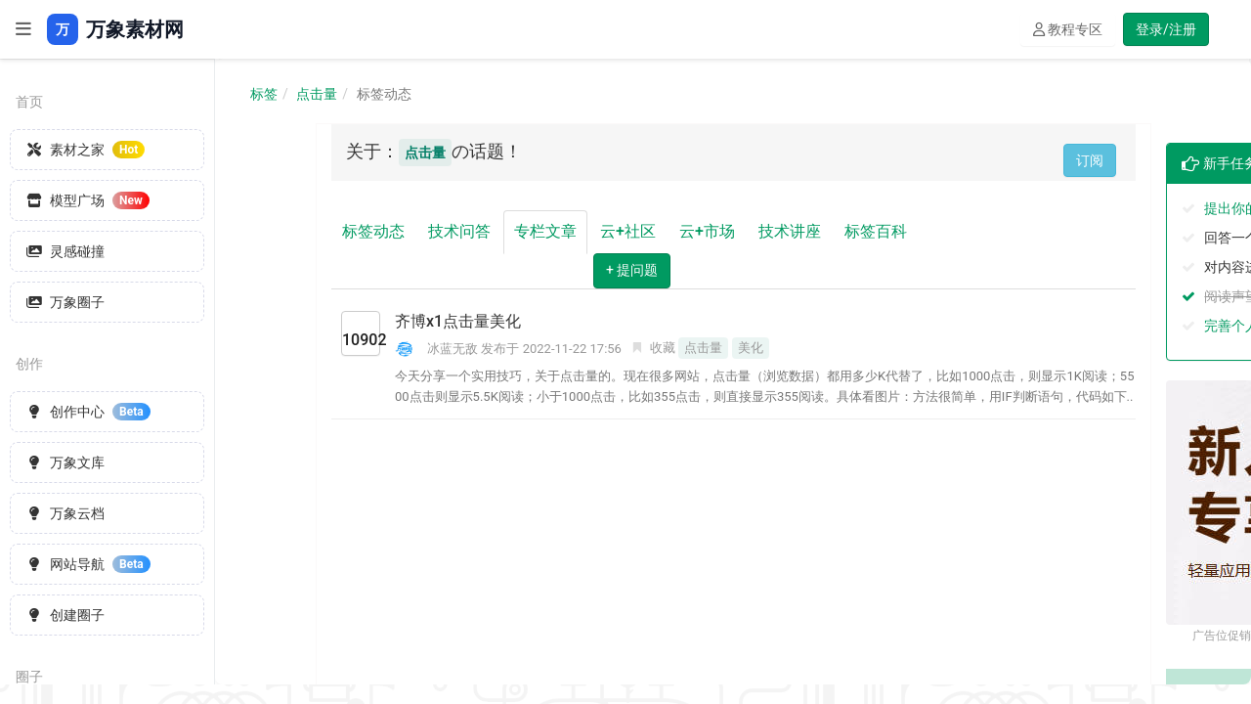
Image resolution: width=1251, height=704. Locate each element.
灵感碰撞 (65, 251)
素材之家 (85, 149)
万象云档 (65, 513)
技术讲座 (789, 231)
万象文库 (65, 462)
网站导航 (88, 564)
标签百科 (875, 231)
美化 (750, 347)
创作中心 (88, 411)
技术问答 (459, 231)
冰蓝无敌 (452, 348)
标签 (264, 94)
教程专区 (1067, 29)
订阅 (1089, 160)
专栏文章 (545, 231)
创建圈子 (65, 615)
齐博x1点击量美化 (458, 321)
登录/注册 (1166, 29)
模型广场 (88, 200)
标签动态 (373, 231)
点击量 (316, 94)
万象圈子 (65, 302)
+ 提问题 (632, 270)
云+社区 (628, 231)
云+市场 (707, 231)
